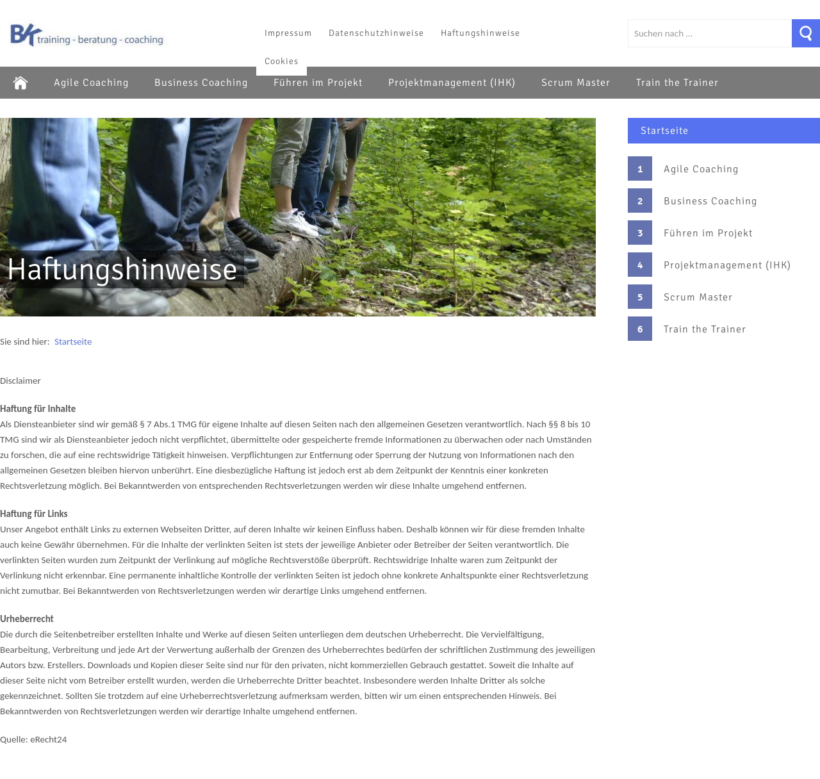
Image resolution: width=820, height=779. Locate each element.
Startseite (665, 130)
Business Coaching (201, 82)
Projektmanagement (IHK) (452, 82)
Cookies (282, 61)
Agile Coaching (91, 82)
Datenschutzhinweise (376, 33)
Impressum (288, 33)
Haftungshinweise (480, 33)
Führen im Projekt (318, 82)
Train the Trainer (677, 82)
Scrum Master (576, 82)
